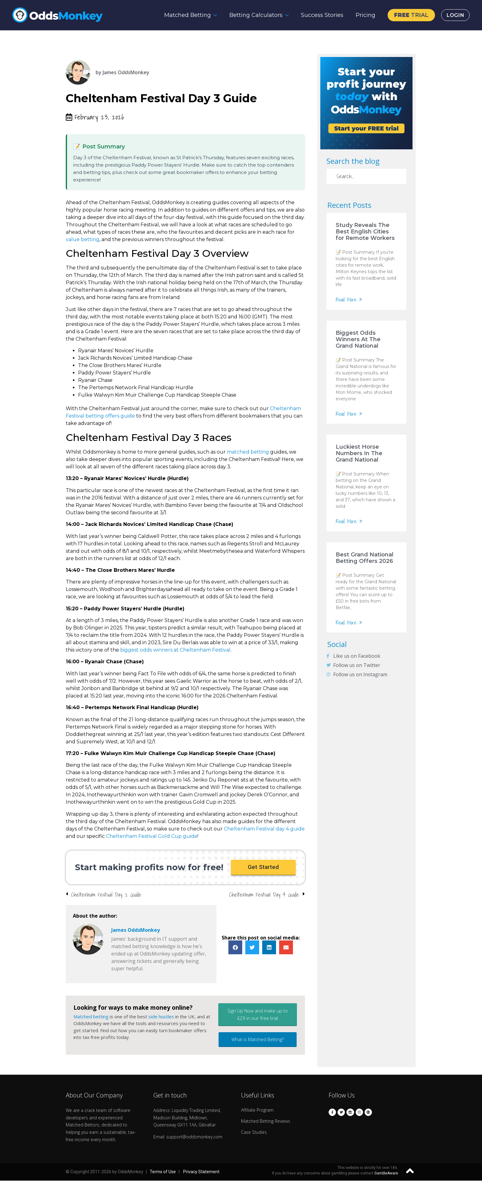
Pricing (362, 15)
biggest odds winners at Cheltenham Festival (175, 650)
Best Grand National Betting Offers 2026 (364, 557)
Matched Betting (184, 15)
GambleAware (386, 1177)
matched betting (248, 452)
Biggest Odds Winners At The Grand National (358, 339)
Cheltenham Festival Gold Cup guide (151, 836)
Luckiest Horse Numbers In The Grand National (359, 453)
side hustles (161, 1020)
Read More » (349, 300)
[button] (263, 869)
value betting (82, 239)
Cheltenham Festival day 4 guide (264, 829)
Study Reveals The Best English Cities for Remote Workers (365, 231)
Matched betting (91, 1020)
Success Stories (319, 15)
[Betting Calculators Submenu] (285, 15)
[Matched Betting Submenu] (213, 15)
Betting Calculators (252, 15)
